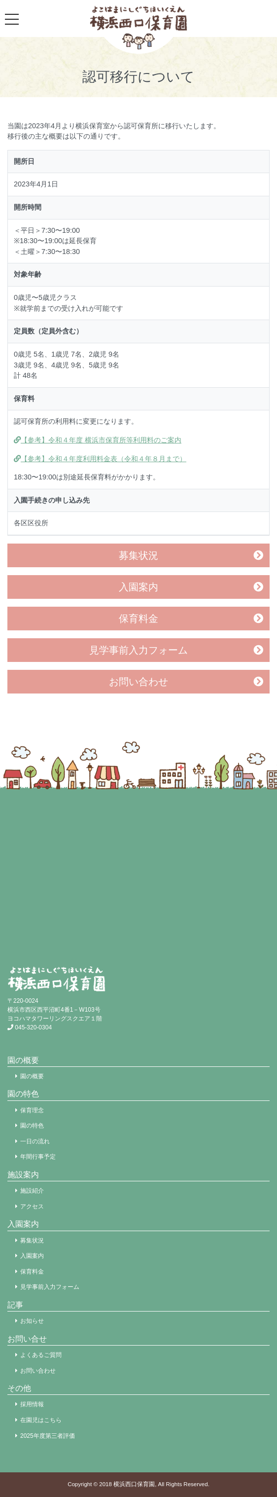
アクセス (32, 1206)
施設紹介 (32, 1190)
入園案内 (138, 587)
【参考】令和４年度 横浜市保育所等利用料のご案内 (97, 440)
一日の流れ (35, 1141)
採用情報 (32, 1404)
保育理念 (32, 1110)
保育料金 (138, 618)
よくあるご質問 (41, 1354)
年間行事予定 (38, 1156)
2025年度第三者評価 (47, 1435)
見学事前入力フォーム (138, 650)
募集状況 (138, 555)
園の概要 (32, 1076)
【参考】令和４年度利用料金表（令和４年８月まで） (100, 459)
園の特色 (32, 1125)
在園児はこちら (41, 1420)
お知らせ (32, 1320)
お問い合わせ (138, 681)
